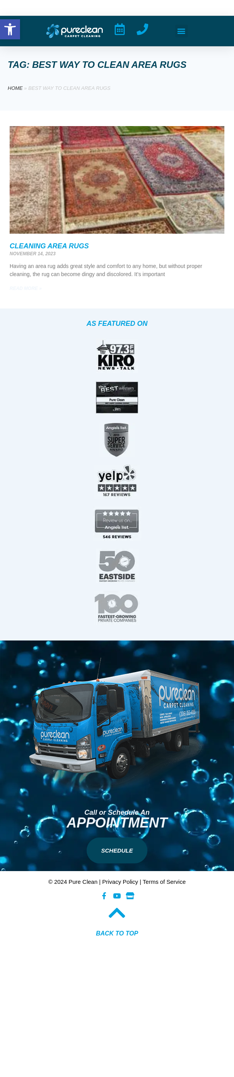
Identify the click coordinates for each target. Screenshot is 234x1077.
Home (15, 88)
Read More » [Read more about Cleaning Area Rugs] (26, 288)
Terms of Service (164, 881)
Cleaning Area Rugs (49, 246)
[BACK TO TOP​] (117, 912)
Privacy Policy (120, 881)
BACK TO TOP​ (117, 933)
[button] (181, 31)
